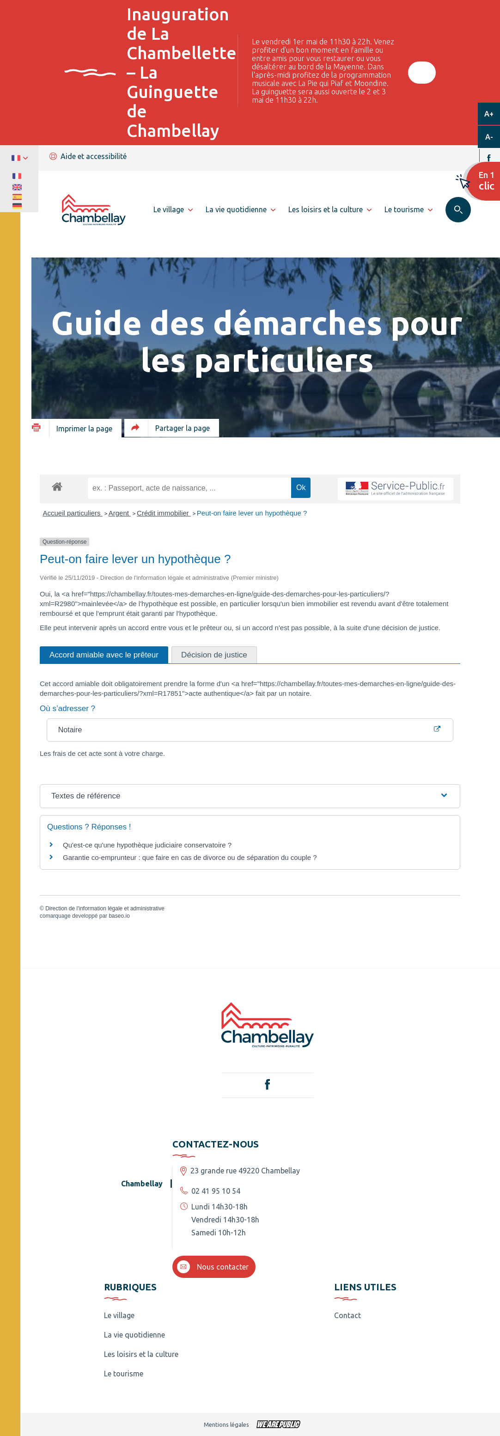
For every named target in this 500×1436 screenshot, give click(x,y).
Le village (119, 1315)
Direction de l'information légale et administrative (105, 908)
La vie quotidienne (134, 1335)
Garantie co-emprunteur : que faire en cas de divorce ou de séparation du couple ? (190, 857)
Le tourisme (123, 1373)
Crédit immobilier (164, 513)
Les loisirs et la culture (141, 1354)
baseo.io (119, 916)
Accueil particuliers (73, 513)
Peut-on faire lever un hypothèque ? (252, 513)
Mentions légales (226, 1424)
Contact (347, 1315)
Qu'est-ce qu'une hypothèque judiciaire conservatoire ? (147, 845)
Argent (120, 513)
